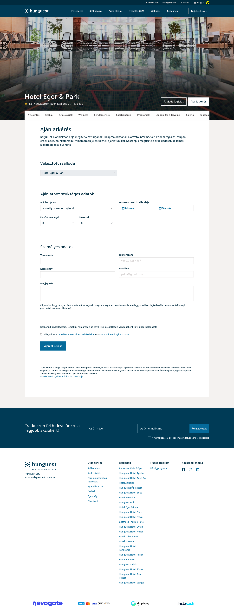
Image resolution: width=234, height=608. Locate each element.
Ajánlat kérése (53, 346)
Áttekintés (33, 114)
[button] (156, 208)
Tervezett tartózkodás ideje (134, 202)
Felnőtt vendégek (50, 217)
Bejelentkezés (199, 11)
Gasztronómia (123, 114)
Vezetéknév (46, 255)
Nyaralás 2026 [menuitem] (136, 11)
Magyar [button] (200, 2)
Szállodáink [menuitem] (96, 11)
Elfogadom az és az (87, 334)
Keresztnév (46, 268)
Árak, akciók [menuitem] (115, 11)
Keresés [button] (185, 2)
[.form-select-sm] (78, 173)
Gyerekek (84, 217)
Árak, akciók (65, 114)
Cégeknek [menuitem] (172, 11)
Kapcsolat (205, 114)
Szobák (49, 114)
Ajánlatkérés (199, 101)
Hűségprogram (169, 2)
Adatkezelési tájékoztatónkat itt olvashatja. (62, 376)
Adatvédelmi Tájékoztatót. (196, 437)
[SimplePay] (140, 603)
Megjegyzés (46, 283)
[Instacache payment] (186, 603)
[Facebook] (183, 469)
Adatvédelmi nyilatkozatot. (115, 334)
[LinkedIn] (197, 469)
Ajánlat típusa (48, 202)
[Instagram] (190, 469)
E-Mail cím (124, 268)
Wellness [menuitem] (156, 11)
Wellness (83, 114)
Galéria (190, 114)
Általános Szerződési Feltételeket (77, 334)
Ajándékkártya (152, 2)
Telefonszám (126, 254)
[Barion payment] (94, 603)
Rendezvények (102, 114)
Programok (143, 114)
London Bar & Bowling (168, 114)
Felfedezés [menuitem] (77, 11)
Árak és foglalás (174, 101)
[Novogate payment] (48, 603)
